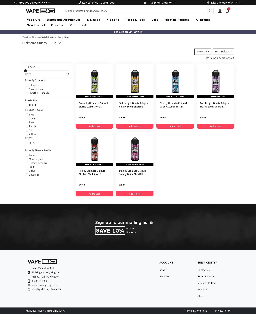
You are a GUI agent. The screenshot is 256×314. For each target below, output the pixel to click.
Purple (31, 126)
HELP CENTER (207, 262)
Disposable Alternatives (64, 19)
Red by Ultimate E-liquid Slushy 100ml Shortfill (92, 172)
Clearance (58, 25)
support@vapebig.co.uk (45, 285)
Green (31, 118)
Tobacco (32, 155)
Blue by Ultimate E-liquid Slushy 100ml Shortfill (173, 104)
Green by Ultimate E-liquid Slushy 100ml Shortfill (93, 104)
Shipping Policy (206, 283)
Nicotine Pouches (177, 19)
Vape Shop (27, 37)
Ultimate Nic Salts (40, 37)
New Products (37, 25)
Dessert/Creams (36, 163)
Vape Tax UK (79, 25)
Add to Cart (94, 126)
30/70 (30, 143)
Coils (155, 19)
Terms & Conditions (196, 310)
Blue (30, 114)
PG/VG (28, 138)
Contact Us (204, 270)
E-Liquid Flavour (34, 110)
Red (29, 130)
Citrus (30, 170)
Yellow (31, 134)
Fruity (30, 167)
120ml (31, 105)
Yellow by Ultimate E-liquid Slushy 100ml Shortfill (134, 104)
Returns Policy (206, 276)
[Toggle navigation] (227, 11)
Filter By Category (35, 80)
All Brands (203, 19)
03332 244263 (39, 281)
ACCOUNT (167, 262)
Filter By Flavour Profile (38, 150)
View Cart (164, 276)
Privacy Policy (222, 310)
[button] (220, 11)
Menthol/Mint (35, 159)
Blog (200, 296)
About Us (203, 289)
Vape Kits (34, 19)
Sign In (162, 270)
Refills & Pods (136, 19)
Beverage (32, 174)
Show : (202, 51)
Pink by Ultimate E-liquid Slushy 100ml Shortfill (132, 172)
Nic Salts (113, 19)
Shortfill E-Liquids (37, 93)
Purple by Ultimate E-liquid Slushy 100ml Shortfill (215, 104)
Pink (30, 122)
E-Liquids (94, 19)
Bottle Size (31, 100)
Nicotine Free (35, 89)
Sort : (222, 51)
